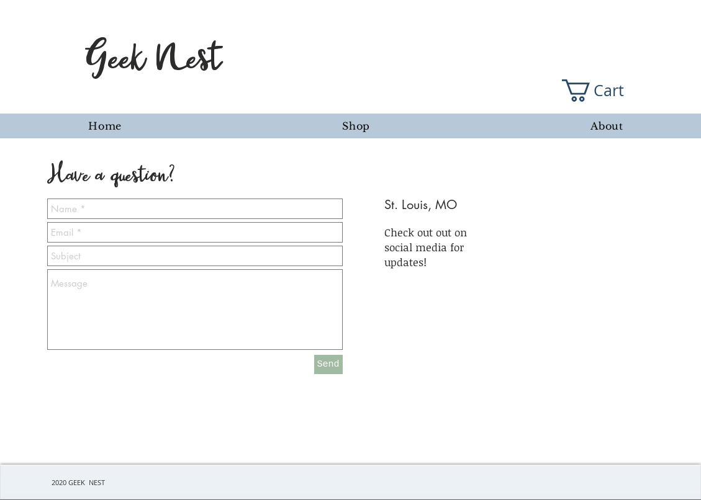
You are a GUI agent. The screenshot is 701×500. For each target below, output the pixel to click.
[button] (604, 90)
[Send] (328, 364)
